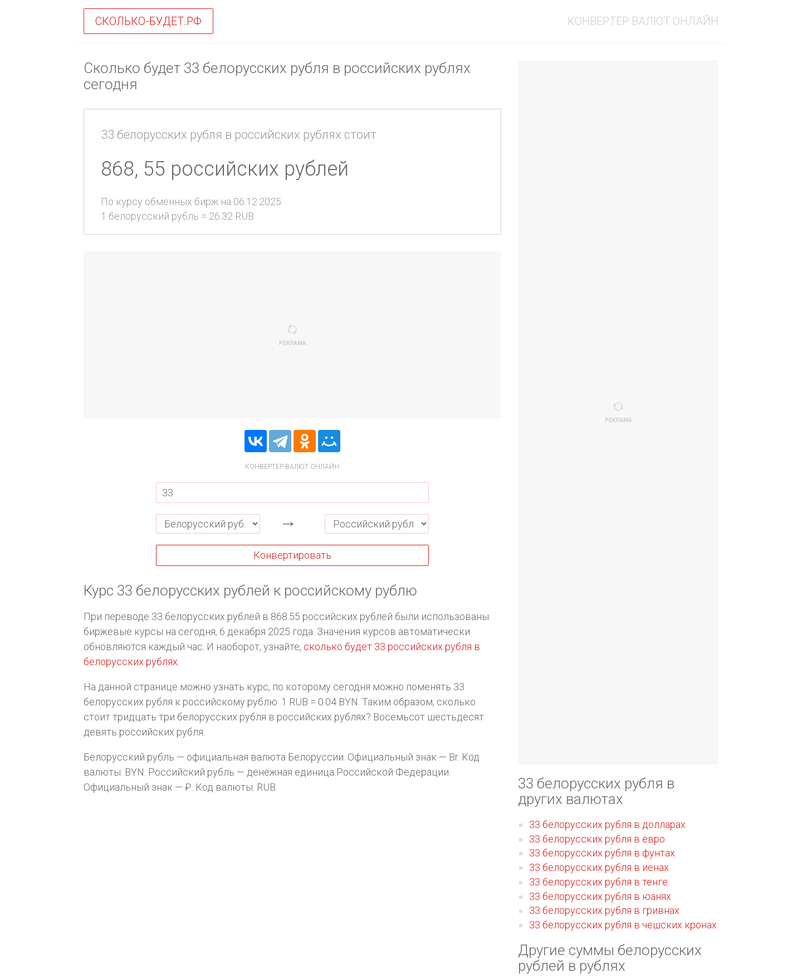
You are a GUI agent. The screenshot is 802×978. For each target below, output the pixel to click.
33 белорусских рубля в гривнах (604, 910)
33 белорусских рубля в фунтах (602, 853)
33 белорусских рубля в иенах (599, 867)
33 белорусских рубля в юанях (600, 896)
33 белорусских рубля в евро (597, 839)
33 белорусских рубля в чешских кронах (623, 925)
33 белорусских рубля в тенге (598, 882)
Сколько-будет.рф (148, 21)
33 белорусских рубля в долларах (607, 824)
